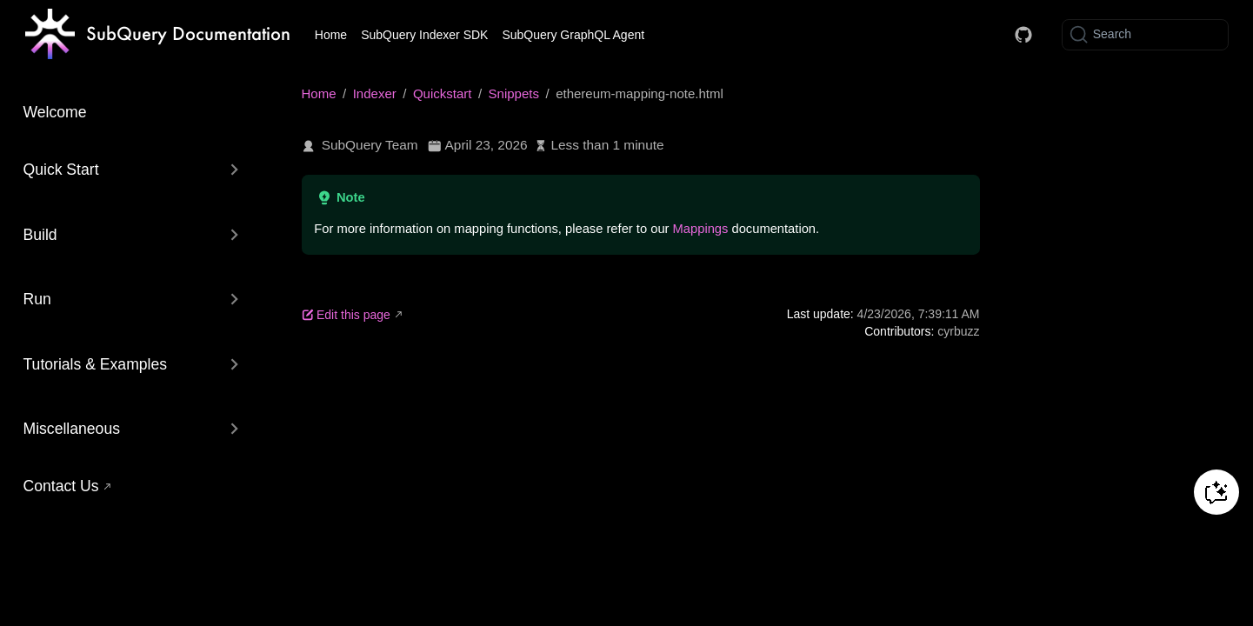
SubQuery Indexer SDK (424, 35)
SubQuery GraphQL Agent (573, 35)
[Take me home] (157, 35)
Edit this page (346, 315)
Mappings (701, 229)
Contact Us (61, 486)
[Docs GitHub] (1023, 35)
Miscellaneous (71, 428)
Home (331, 35)
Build (40, 234)
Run (37, 299)
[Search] (1145, 34)
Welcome (55, 112)
